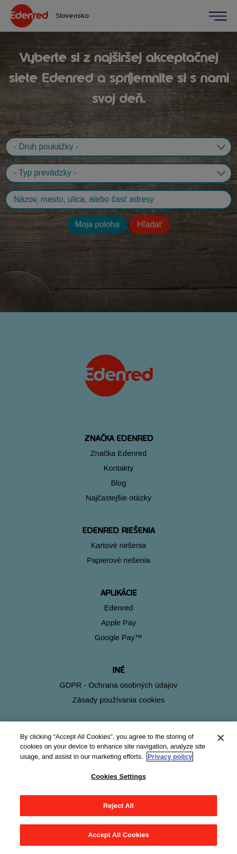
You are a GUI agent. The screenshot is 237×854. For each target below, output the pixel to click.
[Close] (220, 738)
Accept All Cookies (118, 835)
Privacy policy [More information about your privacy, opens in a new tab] (170, 756)
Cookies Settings (118, 776)
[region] (118, 787)
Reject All (118, 805)
